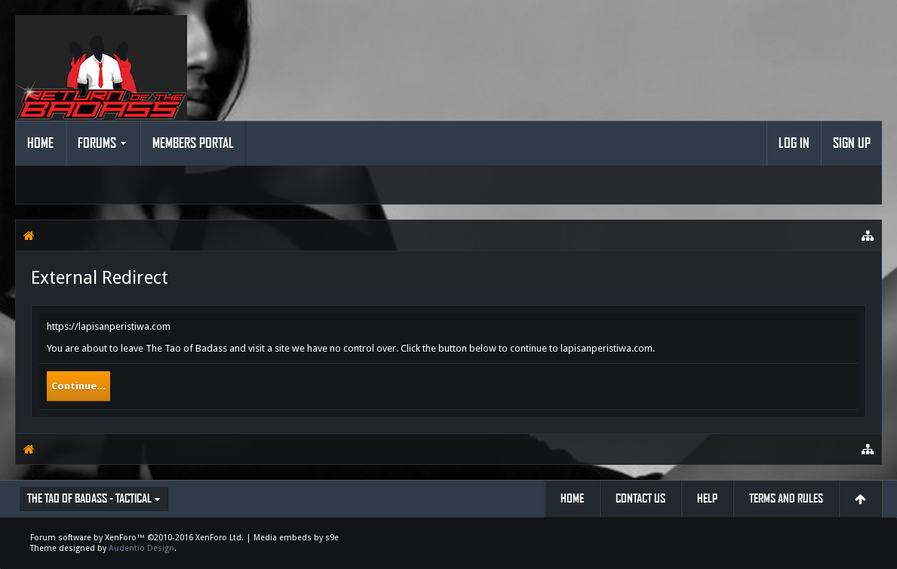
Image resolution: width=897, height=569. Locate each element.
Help (707, 498)
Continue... (78, 386)
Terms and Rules (786, 498)
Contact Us (640, 498)
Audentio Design (141, 548)
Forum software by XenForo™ (137, 538)
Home (40, 143)
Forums (97, 143)
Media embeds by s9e (296, 538)
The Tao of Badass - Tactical (89, 498)
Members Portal (193, 143)
